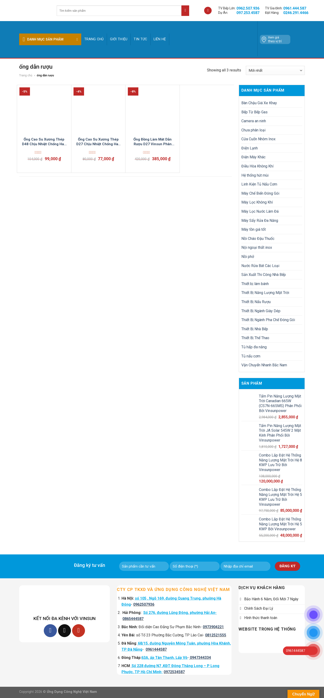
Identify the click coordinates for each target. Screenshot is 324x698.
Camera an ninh (253, 121)
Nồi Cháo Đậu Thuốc (257, 238)
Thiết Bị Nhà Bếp (254, 329)
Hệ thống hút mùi (255, 175)
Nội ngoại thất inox (256, 247)
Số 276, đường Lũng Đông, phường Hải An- (180, 612)
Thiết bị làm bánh (255, 284)
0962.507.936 (247, 8)
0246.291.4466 (295, 13)
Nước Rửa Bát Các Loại (260, 266)
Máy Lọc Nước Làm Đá (260, 211)
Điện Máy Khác (253, 157)
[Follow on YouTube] (78, 630)
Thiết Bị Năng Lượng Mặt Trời (265, 292)
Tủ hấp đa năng (254, 347)
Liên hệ (160, 39)
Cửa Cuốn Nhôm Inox (258, 139)
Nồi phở (247, 256)
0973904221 (213, 627)
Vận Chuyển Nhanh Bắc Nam (264, 365)
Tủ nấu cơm (250, 356)
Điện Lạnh (249, 148)
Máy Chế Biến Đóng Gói (260, 193)
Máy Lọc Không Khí (257, 202)
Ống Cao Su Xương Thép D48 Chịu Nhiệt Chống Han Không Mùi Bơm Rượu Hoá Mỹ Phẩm (44, 141)
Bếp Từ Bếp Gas (254, 112)
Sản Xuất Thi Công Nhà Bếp (263, 274)
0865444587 (133, 618)
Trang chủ (94, 39)
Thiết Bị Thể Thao (255, 338)
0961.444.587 (294, 8)
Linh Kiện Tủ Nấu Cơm (259, 184)
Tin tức (140, 39)
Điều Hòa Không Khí (257, 166)
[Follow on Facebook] (50, 630)
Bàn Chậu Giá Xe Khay (259, 103)
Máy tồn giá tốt (253, 229)
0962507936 (143, 604)
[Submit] (185, 10)
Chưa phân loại (253, 130)
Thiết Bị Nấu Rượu (256, 302)
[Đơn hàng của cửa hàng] (275, 70)
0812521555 (215, 635)
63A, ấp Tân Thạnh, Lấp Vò (164, 657)
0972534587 (174, 672)
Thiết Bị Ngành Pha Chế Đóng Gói (268, 320)
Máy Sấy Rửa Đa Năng (259, 220)
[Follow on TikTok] (64, 630)
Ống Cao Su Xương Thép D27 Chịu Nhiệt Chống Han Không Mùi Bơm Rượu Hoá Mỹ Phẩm (98, 141)
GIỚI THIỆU (119, 39)
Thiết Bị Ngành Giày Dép (260, 311)
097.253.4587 (247, 13)
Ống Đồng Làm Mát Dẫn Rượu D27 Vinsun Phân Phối (152, 141)
